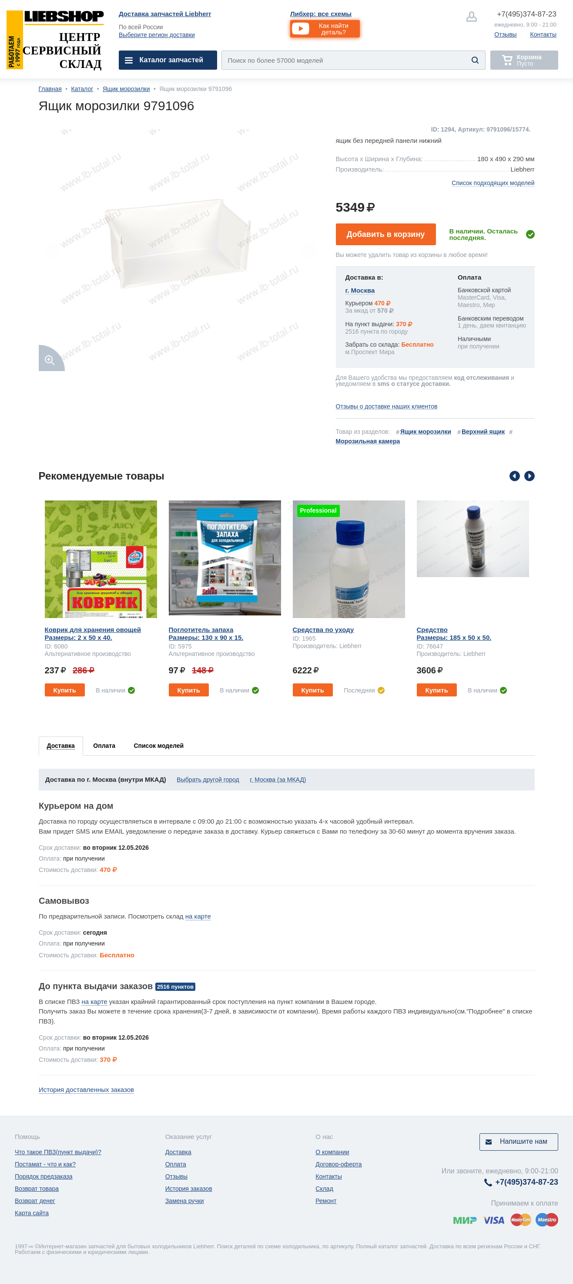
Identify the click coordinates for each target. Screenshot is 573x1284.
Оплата (175, 1164)
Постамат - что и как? (45, 1164)
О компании (332, 1152)
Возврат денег (35, 1200)
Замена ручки (184, 1200)
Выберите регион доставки (157, 34)
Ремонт (325, 1200)
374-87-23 (526, 14)
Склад (324, 1188)
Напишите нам (523, 1141)
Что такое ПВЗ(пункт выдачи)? (58, 1152)
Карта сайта (32, 1213)
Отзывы (505, 34)
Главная (50, 88)
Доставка (178, 1152)
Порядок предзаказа (44, 1176)
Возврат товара (37, 1188)
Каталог (82, 88)
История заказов (188, 1188)
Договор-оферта (338, 1164)
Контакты (543, 34)
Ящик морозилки (126, 88)
